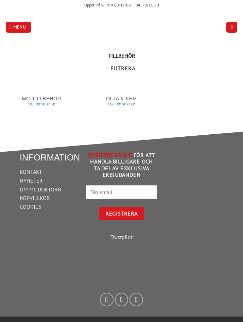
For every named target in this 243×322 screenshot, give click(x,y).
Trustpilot (121, 237)
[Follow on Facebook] (107, 299)
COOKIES (30, 206)
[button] (18, 27)
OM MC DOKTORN (41, 189)
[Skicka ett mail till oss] (136, 299)
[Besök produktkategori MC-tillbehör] (41, 103)
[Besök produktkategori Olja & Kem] (121, 103)
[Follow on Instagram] (121, 299)
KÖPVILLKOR (35, 197)
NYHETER (31, 180)
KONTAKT (31, 171)
